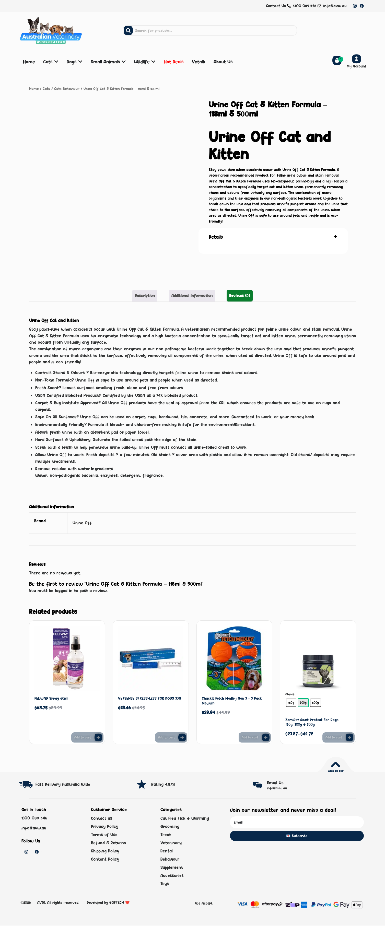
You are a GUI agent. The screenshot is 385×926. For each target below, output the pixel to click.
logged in (64, 590)
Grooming (169, 826)
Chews (290, 694)
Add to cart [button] (82, 737)
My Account (356, 66)
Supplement (171, 868)
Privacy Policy (104, 826)
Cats (45, 88)
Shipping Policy (105, 851)
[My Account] (356, 58)
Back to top (335, 770)
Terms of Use (104, 834)
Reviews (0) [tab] (237, 295)
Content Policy (105, 859)
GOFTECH (116, 902)
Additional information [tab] (192, 295)
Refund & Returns (108, 843)
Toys (164, 884)
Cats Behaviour (64, 88)
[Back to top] (335, 763)
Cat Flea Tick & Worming (184, 818)
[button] (273, 237)
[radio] (291, 702)
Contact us (101, 818)
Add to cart (333, 737)
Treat (165, 834)
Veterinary (171, 843)
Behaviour (170, 859)
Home (33, 88)
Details (216, 237)
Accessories (172, 876)
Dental (166, 851)
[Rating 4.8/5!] (141, 783)
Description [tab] (147, 295)
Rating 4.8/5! (163, 783)
